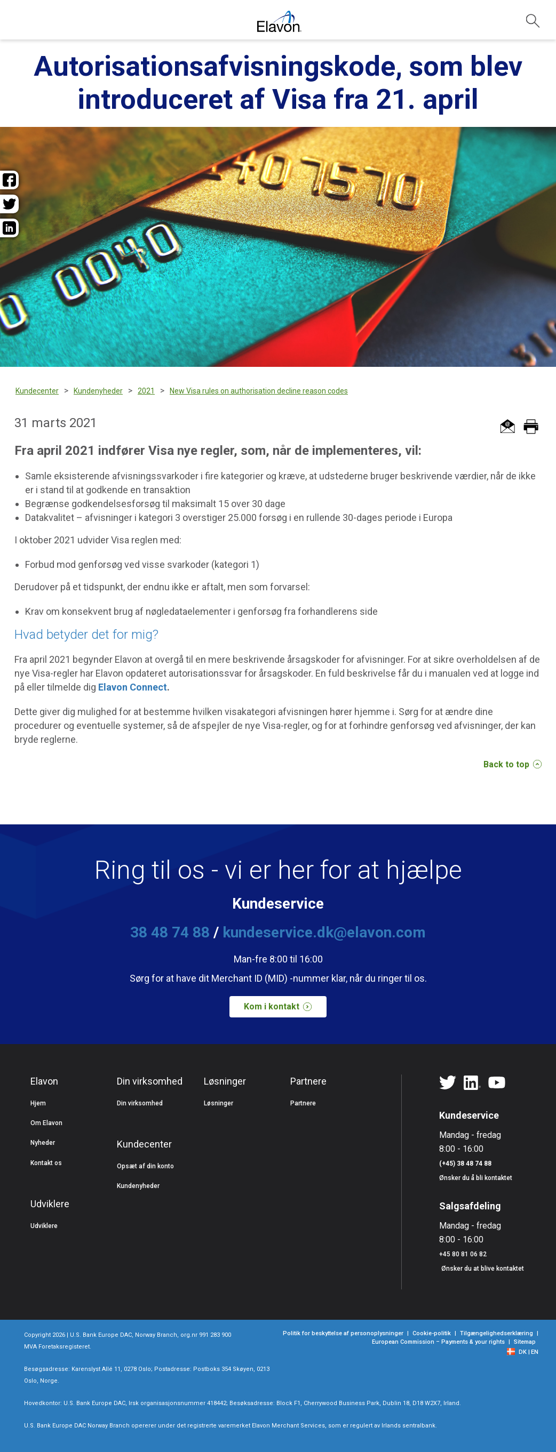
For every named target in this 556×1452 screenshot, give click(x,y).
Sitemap (525, 1341)
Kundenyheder (138, 1186)
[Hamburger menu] (20, 25)
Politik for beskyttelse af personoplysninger (343, 1333)
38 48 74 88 (170, 932)
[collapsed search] (533, 21)
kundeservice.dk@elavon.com (324, 932)
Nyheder (42, 1142)
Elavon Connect (132, 687)
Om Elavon (46, 1123)
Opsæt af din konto (145, 1166)
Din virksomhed (140, 1103)
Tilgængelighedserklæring (496, 1333)
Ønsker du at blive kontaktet (482, 1268)
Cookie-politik (431, 1333)
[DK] (524, 1352)
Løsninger (218, 1103)
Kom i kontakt (282, 1006)
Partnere (303, 1103)
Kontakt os (46, 1163)
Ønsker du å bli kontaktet (475, 1178)
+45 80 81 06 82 (463, 1254)
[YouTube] (496, 1083)
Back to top (512, 764)
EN (534, 1352)
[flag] (514, 1351)
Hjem (38, 1103)
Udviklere (44, 1226)
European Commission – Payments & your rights (438, 1341)
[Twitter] (447, 1083)
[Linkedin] (472, 1083)
